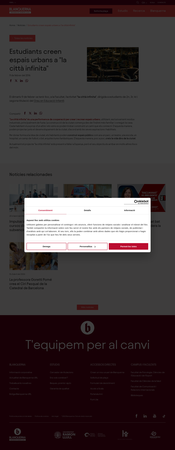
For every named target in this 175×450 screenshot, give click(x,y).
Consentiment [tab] (45, 210)
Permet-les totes (128, 246)
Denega (46, 246)
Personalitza (87, 246)
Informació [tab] (129, 210)
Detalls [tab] (87, 210)
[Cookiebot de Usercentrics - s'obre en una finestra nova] (136, 202)
